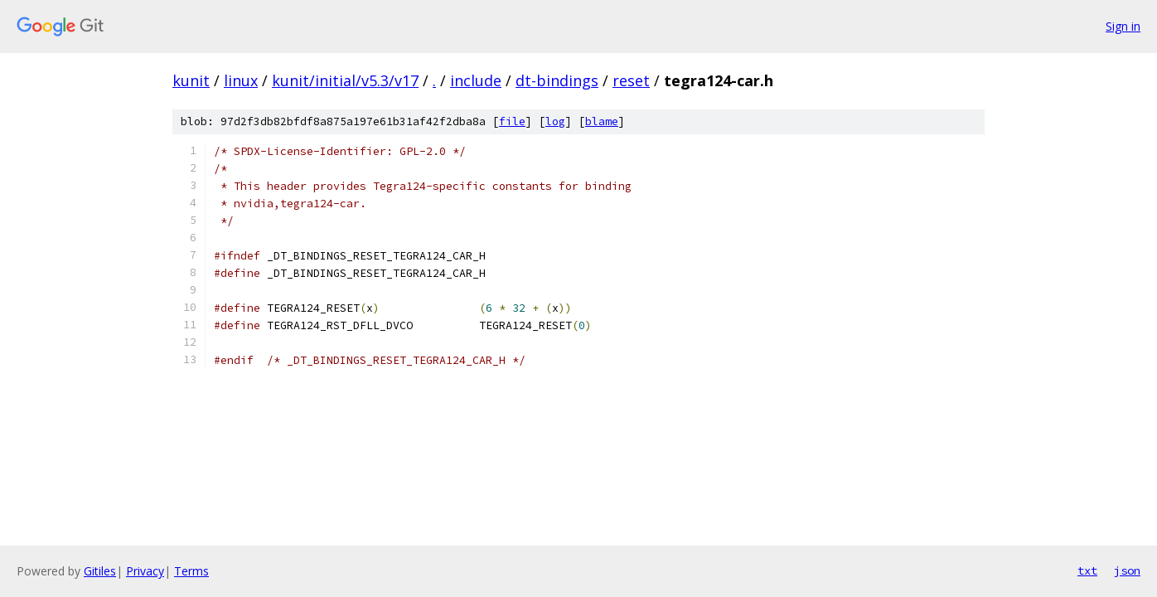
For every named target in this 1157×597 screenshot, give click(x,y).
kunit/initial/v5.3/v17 (345, 80)
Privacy (145, 571)
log (555, 121)
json (1127, 570)
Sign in (1123, 26)
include (475, 80)
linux (241, 80)
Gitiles (100, 571)
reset (631, 80)
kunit (191, 80)
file (512, 121)
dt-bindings (557, 80)
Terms (191, 571)
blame (601, 121)
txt (1087, 570)
